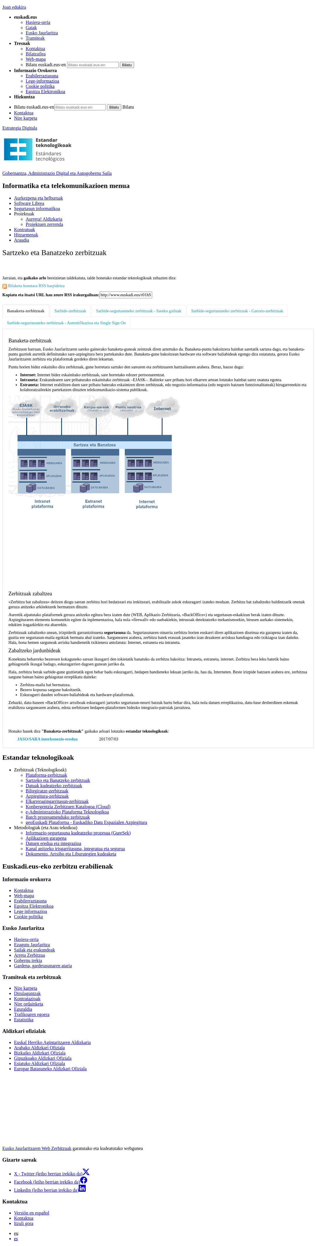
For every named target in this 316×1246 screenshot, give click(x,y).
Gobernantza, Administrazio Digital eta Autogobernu (57, 173)
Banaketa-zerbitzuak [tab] (26, 311)
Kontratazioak (27, 998)
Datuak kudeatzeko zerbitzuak (54, 785)
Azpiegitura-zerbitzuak (47, 796)
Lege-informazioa (42, 81)
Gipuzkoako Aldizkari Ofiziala (42, 1058)
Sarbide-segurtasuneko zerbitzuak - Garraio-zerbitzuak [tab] (237, 311)
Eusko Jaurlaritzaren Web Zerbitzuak (36, 1148)
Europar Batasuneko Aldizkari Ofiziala (50, 1068)
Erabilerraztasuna (42, 75)
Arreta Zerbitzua (29, 955)
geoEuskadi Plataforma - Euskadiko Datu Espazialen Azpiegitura (86, 822)
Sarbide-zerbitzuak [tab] (70, 311)
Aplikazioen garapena (46, 838)
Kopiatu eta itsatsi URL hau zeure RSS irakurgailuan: (50, 294)
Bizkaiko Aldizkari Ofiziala (40, 1052)
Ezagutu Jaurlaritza (32, 944)
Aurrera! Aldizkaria (44, 219)
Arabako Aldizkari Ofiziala (39, 1047)
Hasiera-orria (38, 22)
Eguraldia (23, 1009)
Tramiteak (35, 38)
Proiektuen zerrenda (44, 224)
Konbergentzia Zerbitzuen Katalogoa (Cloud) (68, 806)
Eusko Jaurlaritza (42, 32)
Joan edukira (14, 7)
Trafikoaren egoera (32, 1014)
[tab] (26, 311)
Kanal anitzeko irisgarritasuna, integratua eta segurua (75, 848)
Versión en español (31, 1212)
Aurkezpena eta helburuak (38, 198)
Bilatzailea (35, 53)
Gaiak (31, 27)
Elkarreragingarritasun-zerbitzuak (57, 801)
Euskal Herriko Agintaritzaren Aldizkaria (52, 1042)
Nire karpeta (25, 118)
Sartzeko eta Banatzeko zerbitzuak (58, 780)
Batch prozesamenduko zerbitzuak (58, 817)
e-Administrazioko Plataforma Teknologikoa (67, 811)
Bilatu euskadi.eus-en (46, 64)
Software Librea (29, 203)
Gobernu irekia (28, 960)
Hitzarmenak (26, 234)
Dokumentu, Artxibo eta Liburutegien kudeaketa (71, 853)
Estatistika (24, 1019)
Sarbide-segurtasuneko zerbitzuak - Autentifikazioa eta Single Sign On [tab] (66, 322)
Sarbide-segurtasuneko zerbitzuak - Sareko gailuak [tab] (138, 311)
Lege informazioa (30, 911)
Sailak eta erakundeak (34, 949)
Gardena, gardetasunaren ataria (43, 965)
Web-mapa (36, 59)
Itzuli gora (23, 1223)
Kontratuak (24, 229)
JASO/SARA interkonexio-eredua (47, 739)
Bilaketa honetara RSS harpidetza (33, 285)
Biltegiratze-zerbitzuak (47, 790)
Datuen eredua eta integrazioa (53, 843)
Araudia (21, 240)
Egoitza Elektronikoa (45, 91)
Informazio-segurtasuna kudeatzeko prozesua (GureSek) (78, 832)
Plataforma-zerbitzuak (46, 775)
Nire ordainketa (28, 1003)
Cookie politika (40, 86)
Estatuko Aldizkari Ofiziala (39, 1063)
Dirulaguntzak (27, 993)
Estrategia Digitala (19, 128)
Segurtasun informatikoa (37, 208)
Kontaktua (35, 48)
